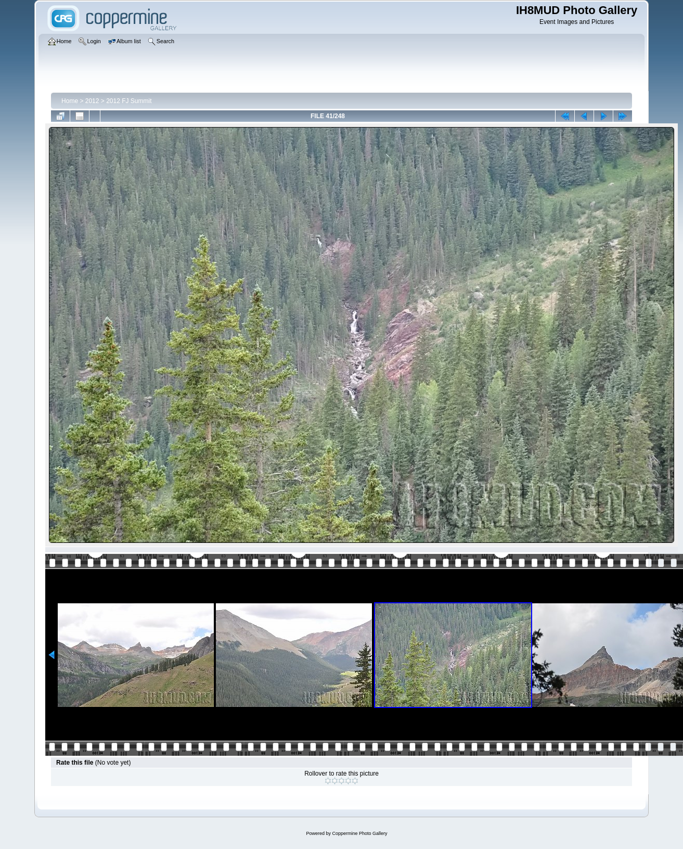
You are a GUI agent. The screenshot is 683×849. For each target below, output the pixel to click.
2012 (92, 101)
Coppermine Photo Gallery (359, 833)
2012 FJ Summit (128, 101)
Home (69, 101)
